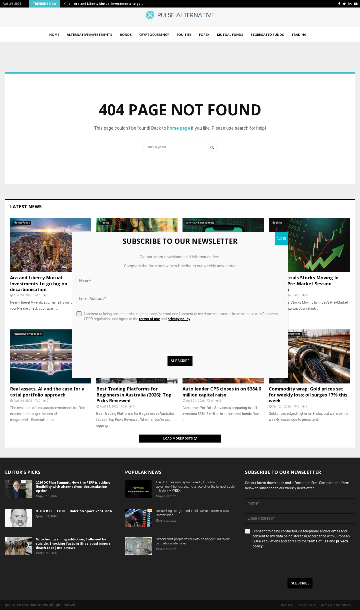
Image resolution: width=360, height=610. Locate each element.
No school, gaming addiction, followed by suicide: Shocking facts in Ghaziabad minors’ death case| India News (73, 543)
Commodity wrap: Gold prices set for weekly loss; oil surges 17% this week (308, 394)
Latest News (26, 207)
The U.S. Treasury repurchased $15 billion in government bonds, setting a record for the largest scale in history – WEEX (195, 486)
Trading (299, 34)
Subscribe (300, 583)
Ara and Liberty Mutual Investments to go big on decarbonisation (38, 283)
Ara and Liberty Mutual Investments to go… (108, 4)
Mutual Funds (230, 34)
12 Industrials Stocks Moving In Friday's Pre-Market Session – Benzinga (303, 283)
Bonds (126, 34)
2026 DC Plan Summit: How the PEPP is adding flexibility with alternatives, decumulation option (73, 486)
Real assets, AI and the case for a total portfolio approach (47, 391)
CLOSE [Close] (281, 238)
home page (178, 128)
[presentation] (283, 563)
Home (54, 34)
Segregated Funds (267, 34)
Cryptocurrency (154, 34)
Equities (184, 34)
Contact (286, 605)
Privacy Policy (306, 605)
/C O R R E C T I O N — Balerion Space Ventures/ (74, 511)
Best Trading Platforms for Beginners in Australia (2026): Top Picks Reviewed (134, 394)
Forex (204, 34)
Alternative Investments (89, 34)
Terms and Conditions (335, 605)
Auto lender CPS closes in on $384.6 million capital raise (221, 391)
